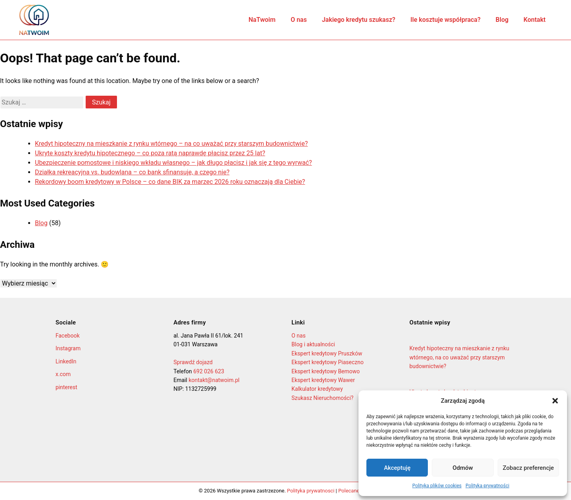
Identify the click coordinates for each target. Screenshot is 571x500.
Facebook (68, 335)
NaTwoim (262, 19)
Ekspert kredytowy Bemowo (325, 371)
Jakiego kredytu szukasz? (358, 19)
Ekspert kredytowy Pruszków (326, 353)
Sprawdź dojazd (193, 362)
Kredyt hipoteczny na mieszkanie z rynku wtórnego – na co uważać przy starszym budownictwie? (171, 143)
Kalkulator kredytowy (317, 389)
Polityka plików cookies (437, 485)
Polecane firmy (355, 491)
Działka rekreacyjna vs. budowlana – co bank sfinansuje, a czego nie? (132, 172)
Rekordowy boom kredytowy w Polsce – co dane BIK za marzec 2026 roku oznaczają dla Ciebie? (170, 181)
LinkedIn (66, 361)
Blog (502, 19)
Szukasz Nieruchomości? (322, 398)
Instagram (68, 348)
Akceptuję (397, 467)
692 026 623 (208, 371)
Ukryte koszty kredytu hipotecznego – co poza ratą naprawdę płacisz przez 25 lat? (150, 153)
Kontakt (534, 19)
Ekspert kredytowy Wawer (323, 380)
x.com (63, 374)
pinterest (66, 387)
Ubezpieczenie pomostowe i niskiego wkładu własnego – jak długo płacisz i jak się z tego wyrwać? (173, 162)
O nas (299, 19)
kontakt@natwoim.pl (214, 380)
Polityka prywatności (487, 485)
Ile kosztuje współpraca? (445, 19)
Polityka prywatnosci (310, 491)
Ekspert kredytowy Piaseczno (327, 362)
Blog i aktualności (313, 344)
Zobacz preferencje (528, 467)
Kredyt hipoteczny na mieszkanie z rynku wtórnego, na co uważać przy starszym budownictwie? (460, 357)
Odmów (462, 467)
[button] (555, 401)
